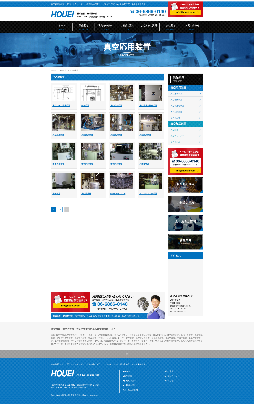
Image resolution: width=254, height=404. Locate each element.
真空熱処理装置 (177, 106)
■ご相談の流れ (129, 385)
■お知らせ (168, 381)
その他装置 (175, 118)
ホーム (62, 27)
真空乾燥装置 (176, 100)
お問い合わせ (192, 27)
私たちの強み (105, 27)
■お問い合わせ (170, 376)
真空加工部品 (178, 123)
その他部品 (175, 142)
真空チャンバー (177, 136)
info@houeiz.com (185, 12)
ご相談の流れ (127, 27)
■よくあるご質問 (130, 390)
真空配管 (174, 130)
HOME (53, 70)
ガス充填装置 (176, 112)
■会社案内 (168, 371)
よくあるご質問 (149, 27)
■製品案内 (127, 376)
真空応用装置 (178, 87)
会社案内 (170, 27)
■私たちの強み (129, 381)
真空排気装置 (176, 93)
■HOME (126, 371)
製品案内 (83, 27)
